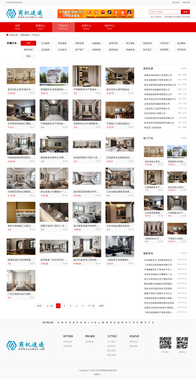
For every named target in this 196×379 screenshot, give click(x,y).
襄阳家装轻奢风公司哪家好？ (55, 157)
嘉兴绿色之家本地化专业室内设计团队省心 (29, 89)
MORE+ (184, 69)
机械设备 (130, 49)
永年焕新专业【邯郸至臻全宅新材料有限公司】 (160, 259)
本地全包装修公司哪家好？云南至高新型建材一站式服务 (160, 274)
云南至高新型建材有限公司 (157, 104)
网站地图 (111, 354)
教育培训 (113, 43)
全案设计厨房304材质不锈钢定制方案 (160, 307)
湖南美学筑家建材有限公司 (157, 89)
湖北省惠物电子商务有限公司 (158, 80)
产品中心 (36, 35)
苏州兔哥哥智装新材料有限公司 (159, 123)
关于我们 (111, 341)
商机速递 (25, 35)
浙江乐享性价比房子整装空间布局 (160, 278)
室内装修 (186, 17)
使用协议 (133, 341)
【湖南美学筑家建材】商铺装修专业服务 (127, 259)
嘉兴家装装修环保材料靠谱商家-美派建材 (95, 225)
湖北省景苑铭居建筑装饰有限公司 (160, 85)
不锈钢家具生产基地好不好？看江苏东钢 (94, 89)
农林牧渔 (96, 49)
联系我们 (111, 345)
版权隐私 (133, 345)
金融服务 (96, 43)
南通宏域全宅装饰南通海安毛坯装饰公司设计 (31, 259)
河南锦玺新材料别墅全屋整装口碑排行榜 (28, 157)
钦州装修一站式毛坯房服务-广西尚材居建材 (63, 259)
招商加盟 (79, 43)
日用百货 (164, 43)
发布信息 (175, 3)
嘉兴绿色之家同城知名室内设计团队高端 (127, 89)
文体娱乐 (62, 49)
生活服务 (45, 43)
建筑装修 (113, 49)
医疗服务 (130, 43)
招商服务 (89, 341)
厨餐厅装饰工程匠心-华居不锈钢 (57, 225)
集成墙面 (168, 17)
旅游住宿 (147, 43)
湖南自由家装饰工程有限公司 (158, 75)
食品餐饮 (181, 43)
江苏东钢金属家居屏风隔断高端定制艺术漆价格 (130, 225)
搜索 (185, 12)
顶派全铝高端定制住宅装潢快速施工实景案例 (160, 288)
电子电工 (147, 49)
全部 (28, 43)
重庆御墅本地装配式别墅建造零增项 (160, 283)
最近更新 (111, 350)
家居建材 (177, 17)
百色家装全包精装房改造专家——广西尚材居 (129, 157)
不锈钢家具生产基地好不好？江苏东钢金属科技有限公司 (160, 269)
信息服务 (45, 49)
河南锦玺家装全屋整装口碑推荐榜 (25, 191)
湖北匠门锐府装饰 (152, 127)
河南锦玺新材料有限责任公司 (158, 94)
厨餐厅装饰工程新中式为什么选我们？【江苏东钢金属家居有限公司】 (160, 293)
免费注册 (186, 3)
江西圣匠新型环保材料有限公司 (159, 118)
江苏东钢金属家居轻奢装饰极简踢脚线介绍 (128, 191)
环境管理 (181, 49)
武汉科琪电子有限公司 (155, 113)
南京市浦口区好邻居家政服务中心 (160, 99)
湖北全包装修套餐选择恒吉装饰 (159, 302)
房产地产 (79, 49)
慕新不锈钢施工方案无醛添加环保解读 (27, 225)
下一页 (91, 305)
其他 (28, 56)
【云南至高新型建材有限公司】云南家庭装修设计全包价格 (160, 264)
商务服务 (62, 43)
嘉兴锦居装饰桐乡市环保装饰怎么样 (92, 191)
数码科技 (28, 49)
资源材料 (164, 49)
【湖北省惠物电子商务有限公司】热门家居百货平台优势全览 (160, 312)
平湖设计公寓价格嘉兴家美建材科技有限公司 (129, 123)
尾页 (101, 305)
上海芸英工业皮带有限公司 (157, 108)
